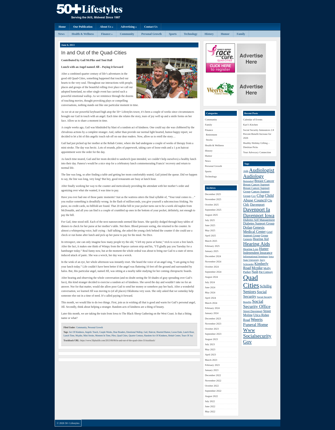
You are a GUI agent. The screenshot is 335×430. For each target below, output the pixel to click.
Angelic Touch (91, 332)
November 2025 (213, 199)
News (61, 34)
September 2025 (213, 209)
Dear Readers (119, 332)
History (209, 34)
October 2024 (212, 266)
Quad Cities (122, 335)
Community (127, 34)
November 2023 (213, 323)
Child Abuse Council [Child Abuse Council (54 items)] (258, 197)
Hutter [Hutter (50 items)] (264, 249)
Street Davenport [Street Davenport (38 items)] (252, 311)
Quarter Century (136, 335)
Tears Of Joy (187, 335)
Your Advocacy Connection (257, 152)
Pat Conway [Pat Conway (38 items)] (266, 272)
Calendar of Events (252, 119)
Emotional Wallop (134, 332)
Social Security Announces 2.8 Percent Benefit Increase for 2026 (258, 134)
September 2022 (213, 390)
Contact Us (150, 26)
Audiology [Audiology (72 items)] (253, 176)
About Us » (106, 26)
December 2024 (213, 256)
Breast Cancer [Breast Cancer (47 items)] (264, 181)
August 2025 (211, 214)
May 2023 (210, 349)
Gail (146, 332)
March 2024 (211, 302)
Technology (190, 34)
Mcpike (78, 335)
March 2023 (211, 359)
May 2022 (210, 411)
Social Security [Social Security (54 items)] (255, 294)
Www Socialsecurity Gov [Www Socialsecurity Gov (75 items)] (257, 335)
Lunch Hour (188, 332)
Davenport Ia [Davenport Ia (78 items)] (256, 209)
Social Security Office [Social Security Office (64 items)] (256, 304)
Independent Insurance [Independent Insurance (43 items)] (257, 253)
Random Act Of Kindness (155, 335)
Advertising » (129, 26)
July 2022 (210, 401)
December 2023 (213, 318)
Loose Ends (176, 332)
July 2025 (210, 220)
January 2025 (211, 251)
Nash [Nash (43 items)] (255, 272)
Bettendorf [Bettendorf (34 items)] (248, 181)
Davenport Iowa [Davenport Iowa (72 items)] (258, 215)
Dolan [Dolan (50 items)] (247, 227)
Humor (225, 34)
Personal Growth (151, 34)
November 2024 (213, 261)
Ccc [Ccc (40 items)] (253, 196)
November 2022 (213, 380)
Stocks (209, 139)
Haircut (152, 332)
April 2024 (210, 297)
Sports (173, 34)
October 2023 (212, 328)
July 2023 (210, 344)
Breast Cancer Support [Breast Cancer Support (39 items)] (256, 184)
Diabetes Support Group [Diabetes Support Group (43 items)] (258, 223)
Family (241, 34)
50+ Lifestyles (101, 11)
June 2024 (210, 287)
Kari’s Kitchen (250, 124)
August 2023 (211, 339)
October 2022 (212, 385)
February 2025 (212, 246)
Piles (113, 335)
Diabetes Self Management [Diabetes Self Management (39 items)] (259, 220)
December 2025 (213, 194)
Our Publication (83, 26)
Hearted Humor (164, 332)
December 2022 (213, 375)
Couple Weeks (105, 332)
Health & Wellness (83, 34)
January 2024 (211, 313)
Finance (209, 130)
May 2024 (210, 292)
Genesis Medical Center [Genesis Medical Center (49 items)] (254, 229)
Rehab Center (174, 335)
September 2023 (213, 333)
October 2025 (212, 204)
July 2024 (210, 282)
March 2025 (211, 240)
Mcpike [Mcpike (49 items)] (257, 268)
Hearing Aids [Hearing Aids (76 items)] (256, 244)
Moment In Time (102, 335)
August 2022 (211, 396)
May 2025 (210, 230)
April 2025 (210, 235)
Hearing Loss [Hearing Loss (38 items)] (250, 249)
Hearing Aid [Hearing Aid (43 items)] (261, 239)
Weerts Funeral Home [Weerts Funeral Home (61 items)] (255, 322)
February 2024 (212, 308)
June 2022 (210, 406)
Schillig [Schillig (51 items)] (265, 286)
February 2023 (212, 365)
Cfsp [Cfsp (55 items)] (260, 195)
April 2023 (210, 354)
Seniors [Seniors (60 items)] (249, 291)
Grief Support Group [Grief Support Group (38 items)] (257, 233)
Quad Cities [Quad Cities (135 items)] (251, 281)
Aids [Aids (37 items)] (245, 171)
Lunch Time (69, 335)
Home (62, 26)
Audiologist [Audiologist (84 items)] (262, 170)
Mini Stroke (89, 335)
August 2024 (211, 276)
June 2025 (210, 225)
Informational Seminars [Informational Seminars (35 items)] (255, 256)
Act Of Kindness (76, 332)
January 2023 (211, 370)
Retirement (211, 134)
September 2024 (213, 271)
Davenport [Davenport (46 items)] (257, 204)
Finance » (107, 34)
